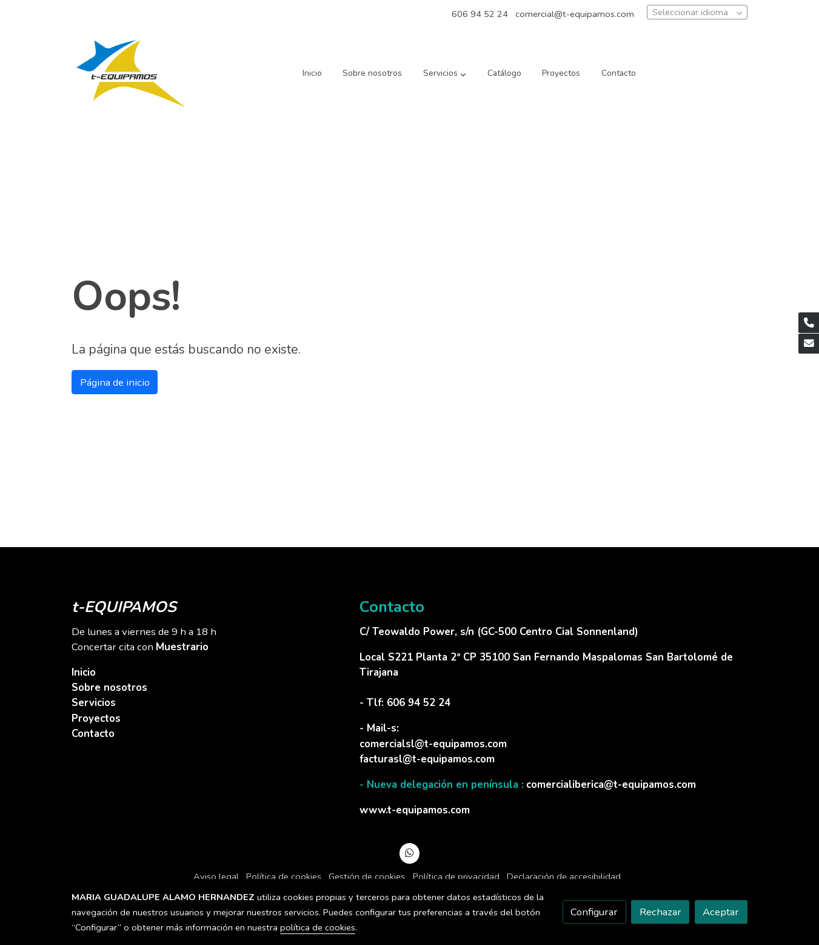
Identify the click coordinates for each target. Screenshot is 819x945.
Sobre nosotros (109, 687)
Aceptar (721, 912)
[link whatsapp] (410, 852)
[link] (131, 73)
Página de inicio (115, 382)
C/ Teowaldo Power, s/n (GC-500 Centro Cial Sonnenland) (500, 632)
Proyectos (96, 718)
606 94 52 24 (480, 14)
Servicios (94, 703)
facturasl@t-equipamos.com (427, 759)
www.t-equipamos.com (414, 810)
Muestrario (182, 647)
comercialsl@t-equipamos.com (433, 744)
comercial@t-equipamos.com (574, 14)
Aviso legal (216, 876)
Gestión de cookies (367, 876)
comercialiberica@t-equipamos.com (611, 785)
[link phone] (808, 322)
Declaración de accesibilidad (564, 876)
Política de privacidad (456, 876)
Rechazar (660, 912)
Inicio (84, 672)
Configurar (594, 912)
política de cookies (317, 927)
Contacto (93, 734)
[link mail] (808, 344)
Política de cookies (283, 876)
